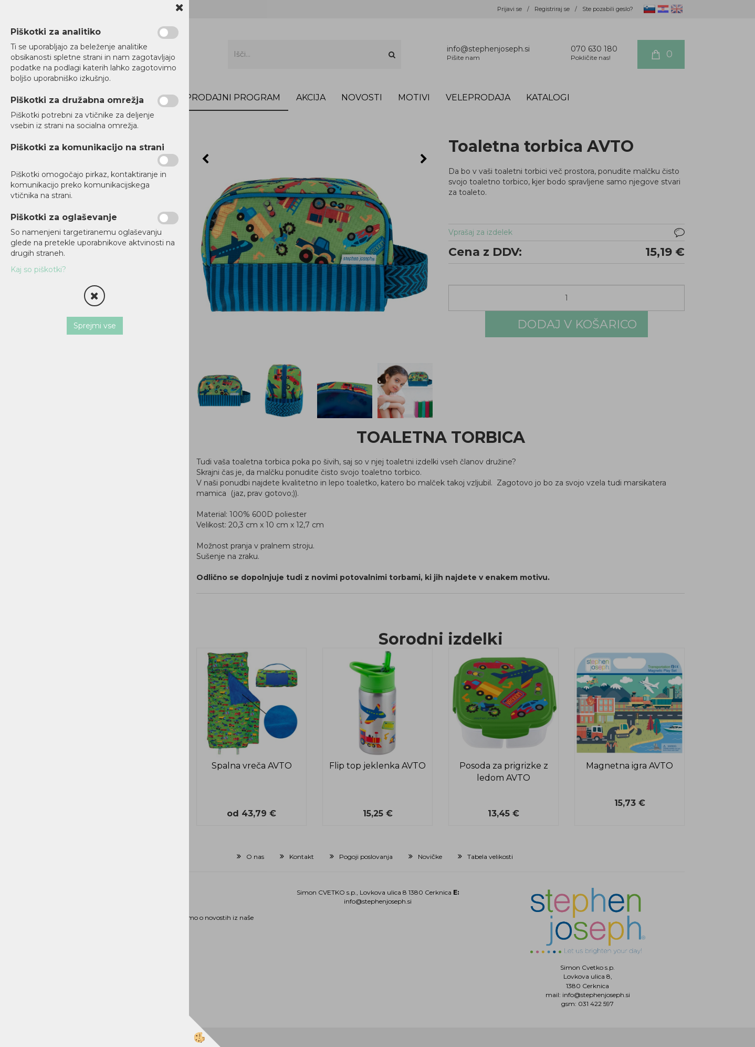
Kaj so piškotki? (38, 269)
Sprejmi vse (95, 325)
